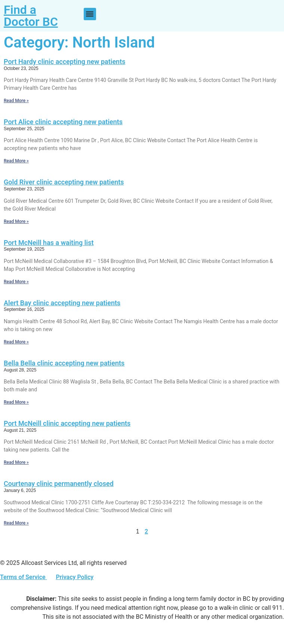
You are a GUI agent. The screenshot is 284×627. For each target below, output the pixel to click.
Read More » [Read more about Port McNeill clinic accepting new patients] (16, 462)
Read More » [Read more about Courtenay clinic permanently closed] (16, 523)
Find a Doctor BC (31, 16)
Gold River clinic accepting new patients (64, 182)
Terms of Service (23, 577)
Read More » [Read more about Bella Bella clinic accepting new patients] (16, 402)
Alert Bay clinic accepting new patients (62, 303)
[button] (90, 14)
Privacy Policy (74, 577)
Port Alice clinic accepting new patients (63, 122)
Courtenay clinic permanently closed (59, 483)
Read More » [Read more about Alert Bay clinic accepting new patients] (16, 342)
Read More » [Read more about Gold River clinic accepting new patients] (16, 221)
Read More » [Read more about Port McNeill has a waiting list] (16, 281)
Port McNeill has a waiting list (48, 243)
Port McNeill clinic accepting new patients (67, 423)
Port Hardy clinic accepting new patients (64, 61)
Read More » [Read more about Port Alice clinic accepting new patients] (16, 160)
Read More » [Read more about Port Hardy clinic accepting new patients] (16, 100)
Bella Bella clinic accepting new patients (64, 363)
